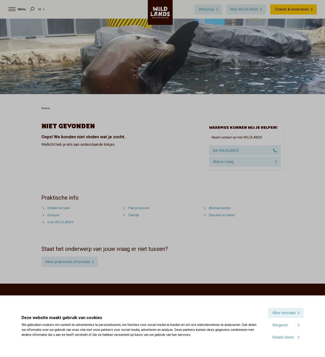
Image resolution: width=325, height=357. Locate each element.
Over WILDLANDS (60, 222)
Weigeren (280, 325)
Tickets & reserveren (291, 9)
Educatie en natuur (222, 215)
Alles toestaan (284, 313)
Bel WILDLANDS (226, 150)
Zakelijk (133, 215)
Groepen (53, 215)
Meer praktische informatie (68, 262)
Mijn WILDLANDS (244, 9)
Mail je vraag (223, 161)
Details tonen (283, 337)
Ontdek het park (58, 208)
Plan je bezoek (138, 208)
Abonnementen (219, 208)
